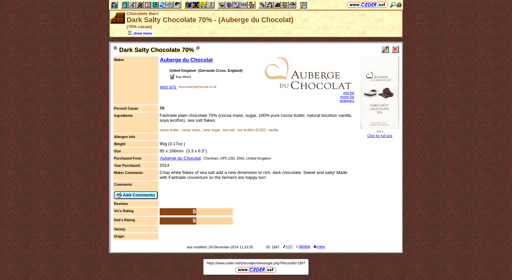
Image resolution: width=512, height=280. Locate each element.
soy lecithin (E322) (251, 130)
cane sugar (211, 130)
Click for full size (379, 136)
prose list (347, 97)
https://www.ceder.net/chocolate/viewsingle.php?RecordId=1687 (256, 263)
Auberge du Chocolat (186, 60)
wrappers (347, 100)
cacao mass (191, 130)
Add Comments (136, 195)
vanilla (273, 130)
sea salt (229, 130)
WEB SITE (168, 87)
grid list (348, 93)
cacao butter (169, 130)
